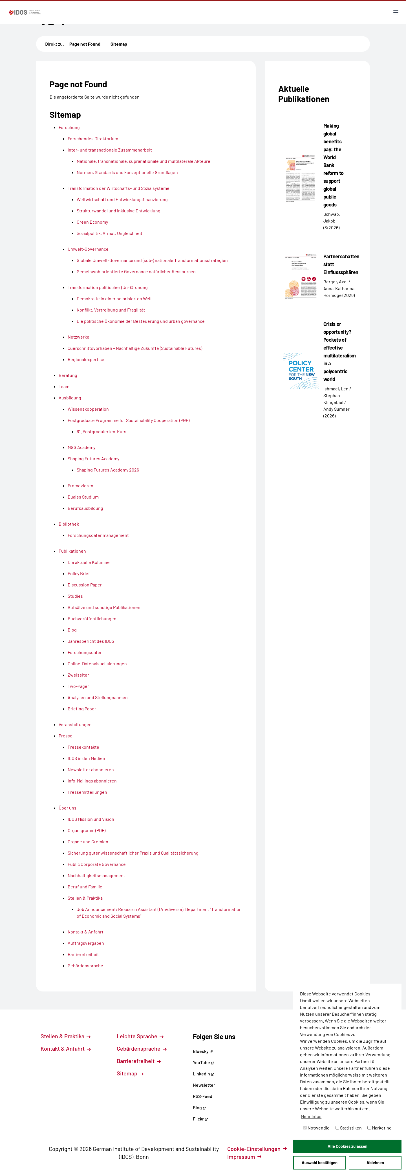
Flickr (200, 1118)
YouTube (203, 1062)
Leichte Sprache (140, 1036)
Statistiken (349, 1127)
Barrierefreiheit (139, 1060)
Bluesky (203, 1051)
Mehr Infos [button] (311, 1116)
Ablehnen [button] (375, 1162)
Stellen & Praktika (66, 1036)
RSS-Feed (202, 1096)
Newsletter (204, 1085)
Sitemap (119, 43)
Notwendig (316, 1127)
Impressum (244, 1156)
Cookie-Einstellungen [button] (257, 1148)
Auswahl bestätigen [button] (319, 1162)
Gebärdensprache (142, 1048)
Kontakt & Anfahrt (66, 1048)
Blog (199, 1107)
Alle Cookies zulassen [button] (347, 1146)
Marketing (379, 1127)
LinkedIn (203, 1073)
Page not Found (84, 43)
